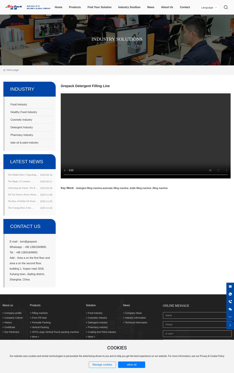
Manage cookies (102, 364)
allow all (132, 364)
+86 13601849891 (35, 247)
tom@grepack (28, 241)
